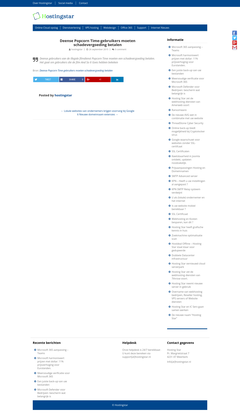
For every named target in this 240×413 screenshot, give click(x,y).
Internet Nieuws (160, 27)
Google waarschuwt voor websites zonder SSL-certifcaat (186, 143)
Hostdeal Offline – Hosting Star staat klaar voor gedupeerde (186, 247)
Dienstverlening (72, 27)
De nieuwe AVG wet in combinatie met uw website (187, 116)
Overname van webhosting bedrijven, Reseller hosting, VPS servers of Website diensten (187, 296)
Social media (65, 3)
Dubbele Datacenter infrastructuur (183, 257)
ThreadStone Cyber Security (187, 123)
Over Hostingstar (42, 3)
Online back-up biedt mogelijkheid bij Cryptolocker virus (188, 131)
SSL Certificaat (180, 214)
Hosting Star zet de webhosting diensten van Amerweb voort (186, 102)
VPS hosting (92, 27)
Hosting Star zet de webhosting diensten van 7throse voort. (186, 275)
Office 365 (126, 27)
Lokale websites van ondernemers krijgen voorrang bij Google (97, 111)
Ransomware (179, 110)
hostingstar (77, 49)
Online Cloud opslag (46, 27)
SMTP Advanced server (185, 176)
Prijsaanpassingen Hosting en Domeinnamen (188, 169)
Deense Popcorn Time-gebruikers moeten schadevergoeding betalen (97, 42)
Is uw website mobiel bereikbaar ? (184, 207)
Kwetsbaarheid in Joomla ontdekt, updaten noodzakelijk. (186, 159)
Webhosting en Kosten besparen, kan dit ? (184, 220)
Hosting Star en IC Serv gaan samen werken (188, 308)
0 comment (120, 49)
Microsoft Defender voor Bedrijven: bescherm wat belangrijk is (186, 90)
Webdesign (109, 27)
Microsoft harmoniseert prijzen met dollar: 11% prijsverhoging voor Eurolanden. (185, 60)
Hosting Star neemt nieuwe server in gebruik (187, 285)
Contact (83, 3)
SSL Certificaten (180, 151)
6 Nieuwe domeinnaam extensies (97, 114)
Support (141, 27)
